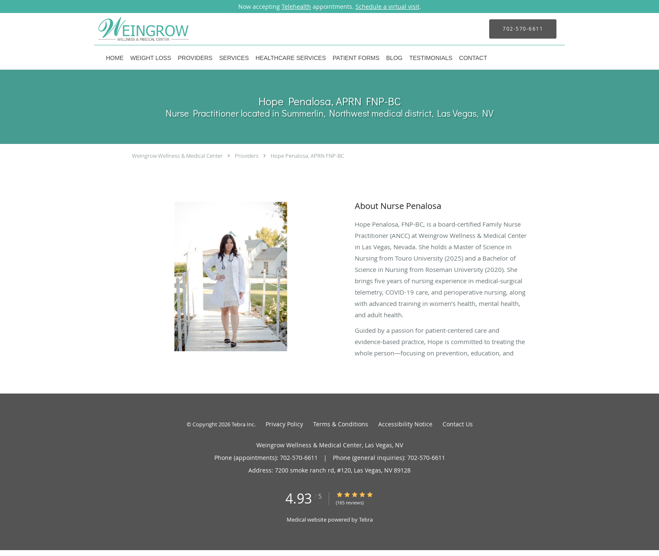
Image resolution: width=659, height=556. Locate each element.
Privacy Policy (284, 424)
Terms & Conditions (340, 424)
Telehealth (296, 6)
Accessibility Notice (405, 424)
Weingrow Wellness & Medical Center (177, 155)
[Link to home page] (131, 29)
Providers (246, 155)
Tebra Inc (243, 424)
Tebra (366, 519)
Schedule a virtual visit (387, 6)
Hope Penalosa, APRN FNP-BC (307, 155)
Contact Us (458, 424)
